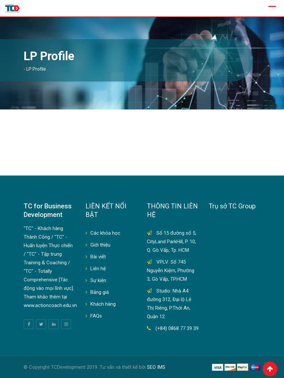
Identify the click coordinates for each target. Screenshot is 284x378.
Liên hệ (98, 269)
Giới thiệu (100, 245)
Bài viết (98, 257)
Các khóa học (105, 233)
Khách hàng (103, 304)
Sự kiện (98, 280)
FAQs (96, 316)
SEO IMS (156, 367)
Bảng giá (99, 292)
